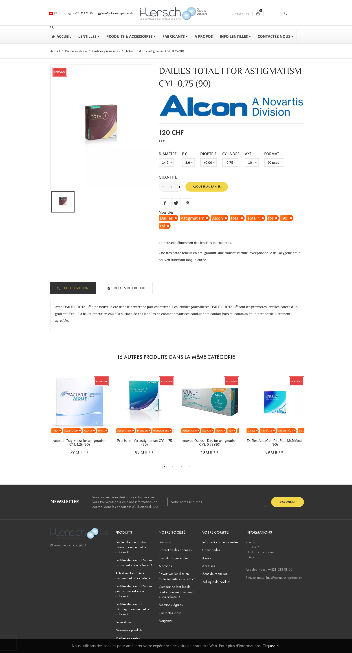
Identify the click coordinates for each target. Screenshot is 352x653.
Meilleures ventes (127, 638)
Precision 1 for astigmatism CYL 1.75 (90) (144, 442)
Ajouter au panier (207, 186)
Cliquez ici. (271, 645)
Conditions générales (173, 558)
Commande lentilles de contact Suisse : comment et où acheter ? (176, 592)
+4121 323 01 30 (80, 13)
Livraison (165, 542)
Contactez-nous (170, 613)
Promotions (123, 622)
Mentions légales (171, 605)
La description (76, 288)
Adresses (208, 566)
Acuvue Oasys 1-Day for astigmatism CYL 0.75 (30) (210, 442)
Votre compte (215, 532)
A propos (165, 566)
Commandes (211, 550)
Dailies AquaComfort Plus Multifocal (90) (275, 442)
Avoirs (206, 558)
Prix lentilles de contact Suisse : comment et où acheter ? (131, 547)
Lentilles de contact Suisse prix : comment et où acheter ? (133, 591)
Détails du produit (129, 288)
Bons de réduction (215, 574)
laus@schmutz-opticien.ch (115, 13)
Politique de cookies (216, 582)
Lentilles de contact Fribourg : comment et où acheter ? (132, 609)
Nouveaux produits (128, 630)
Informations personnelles (220, 542)
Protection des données (175, 550)
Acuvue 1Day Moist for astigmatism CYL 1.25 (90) (79, 442)
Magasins (166, 621)
